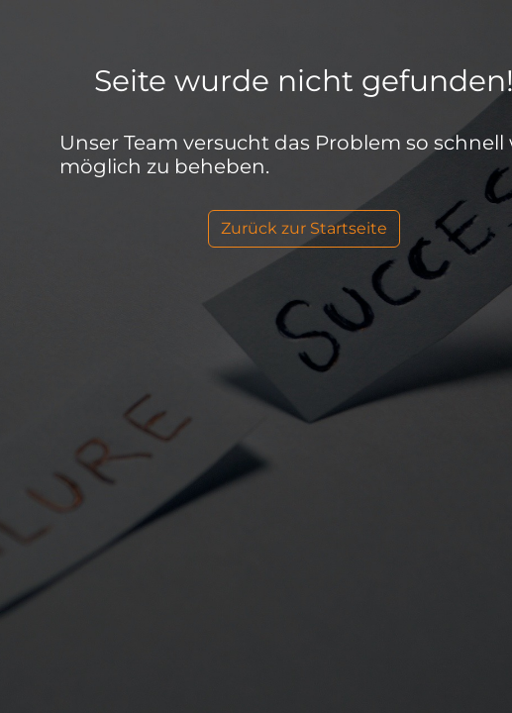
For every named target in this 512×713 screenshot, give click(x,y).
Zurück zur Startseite (304, 228)
